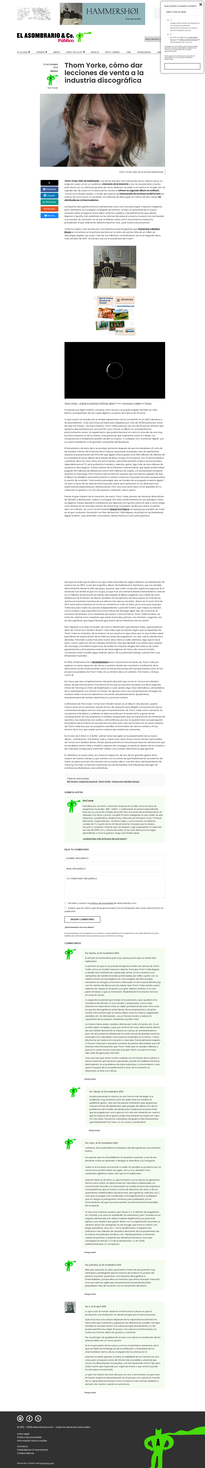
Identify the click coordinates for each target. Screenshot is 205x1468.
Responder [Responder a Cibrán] (94, 1130)
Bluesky (49, 215)
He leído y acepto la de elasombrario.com (100, 903)
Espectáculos (74, 52)
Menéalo (49, 209)
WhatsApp (51, 202)
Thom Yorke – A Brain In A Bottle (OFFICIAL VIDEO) (90, 403)
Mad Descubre (165, 52)
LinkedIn (51, 195)
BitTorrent (72, 781)
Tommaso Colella (131, 403)
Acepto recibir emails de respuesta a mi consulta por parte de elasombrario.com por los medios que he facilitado (185, 1420)
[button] (54, 37)
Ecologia (22, 52)
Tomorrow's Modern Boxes (125, 781)
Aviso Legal (23, 1433)
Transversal (144, 52)
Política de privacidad (29, 1437)
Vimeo (148, 403)
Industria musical (88, 781)
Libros (56, 52)
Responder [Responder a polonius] (90, 1294)
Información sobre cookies (32, 1440)
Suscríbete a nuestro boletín (180, 1400)
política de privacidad (102, 903)
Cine (128, 52)
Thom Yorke (104, 781)
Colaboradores (25, 1453)
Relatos (183, 52)
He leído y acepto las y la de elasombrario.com (185, 1433)
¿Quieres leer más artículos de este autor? (105, 838)
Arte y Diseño (112, 52)
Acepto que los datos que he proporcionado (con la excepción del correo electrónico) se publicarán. (113, 910)
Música (95, 52)
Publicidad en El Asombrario (32, 1449)
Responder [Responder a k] (90, 1392)
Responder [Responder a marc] (90, 1252)
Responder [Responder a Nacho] (90, 1079)
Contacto (22, 1446)
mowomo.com (47, 1463)
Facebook (51, 189)
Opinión (40, 52)
